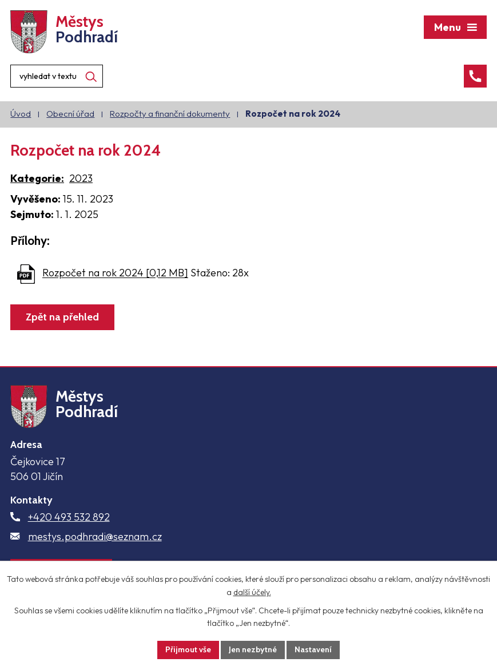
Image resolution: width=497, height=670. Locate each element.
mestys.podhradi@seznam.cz (95, 536)
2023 (81, 178)
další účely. (252, 592)
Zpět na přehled (62, 317)
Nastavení (313, 649)
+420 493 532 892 (69, 517)
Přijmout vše (188, 649)
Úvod (20, 113)
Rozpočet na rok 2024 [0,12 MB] (115, 273)
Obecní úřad (70, 113)
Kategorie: (37, 178)
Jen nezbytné (253, 649)
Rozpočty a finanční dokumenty (170, 113)
